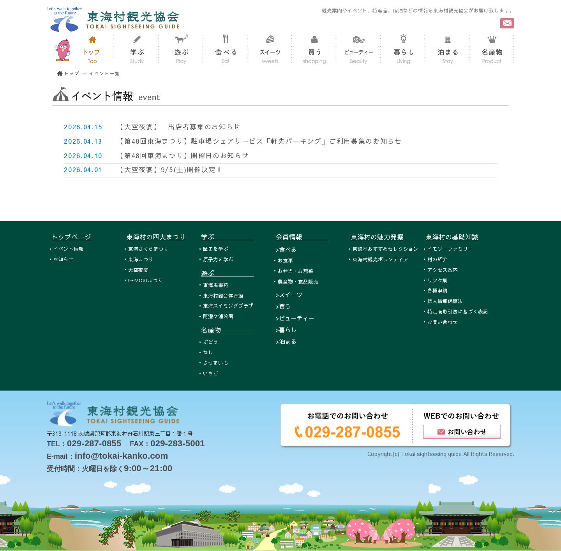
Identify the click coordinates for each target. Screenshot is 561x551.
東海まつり (140, 259)
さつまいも (215, 362)
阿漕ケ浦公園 (218, 316)
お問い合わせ (442, 322)
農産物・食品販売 (298, 281)
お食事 (285, 260)
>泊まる (286, 341)
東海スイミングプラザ (228, 305)
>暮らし (286, 330)
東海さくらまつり (148, 248)
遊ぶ (227, 273)
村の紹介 (437, 259)
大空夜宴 (138, 269)
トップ (72, 73)
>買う (283, 306)
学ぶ (227, 236)
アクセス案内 (442, 269)
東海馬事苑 (215, 285)
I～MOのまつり (145, 280)
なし (208, 352)
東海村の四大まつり (156, 236)
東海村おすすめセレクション (385, 248)
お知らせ (63, 259)
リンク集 (437, 280)
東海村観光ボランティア (380, 259)
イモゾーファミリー (450, 248)
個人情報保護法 (445, 301)
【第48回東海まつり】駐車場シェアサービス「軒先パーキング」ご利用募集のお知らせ (259, 141)
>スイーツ (289, 294)
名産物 (227, 329)
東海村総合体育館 (223, 295)
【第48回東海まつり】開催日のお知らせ (183, 155)
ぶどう (210, 341)
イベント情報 (68, 248)
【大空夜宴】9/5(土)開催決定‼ (170, 169)
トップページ (71, 236)
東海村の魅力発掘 (377, 236)
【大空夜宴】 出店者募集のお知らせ (179, 126)
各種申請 (437, 290)
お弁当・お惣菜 (295, 271)
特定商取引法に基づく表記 (457, 311)
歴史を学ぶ (215, 248)
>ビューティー (295, 318)
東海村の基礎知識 (451, 236)
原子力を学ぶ (218, 259)
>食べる (286, 249)
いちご (210, 373)
